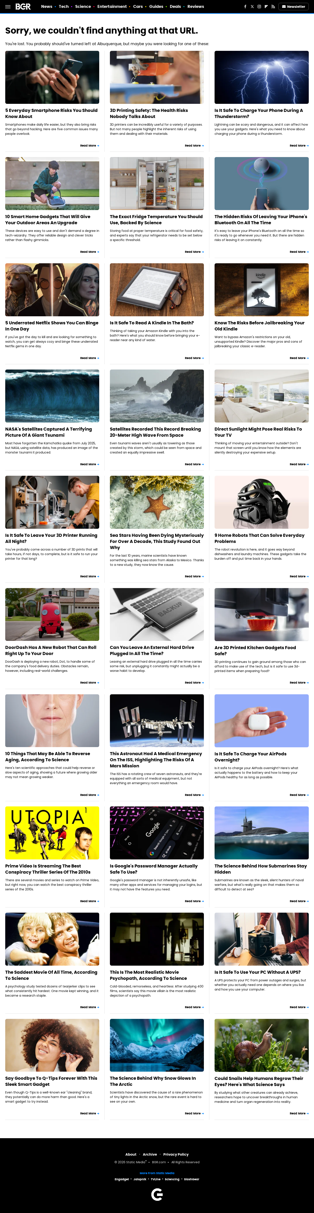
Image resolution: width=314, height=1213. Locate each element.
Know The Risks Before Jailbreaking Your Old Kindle (260, 326)
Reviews (196, 6)
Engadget (122, 1179)
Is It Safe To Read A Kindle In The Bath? (152, 323)
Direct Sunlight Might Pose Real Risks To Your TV (258, 432)
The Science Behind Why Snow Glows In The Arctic (153, 1081)
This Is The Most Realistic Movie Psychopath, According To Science (148, 975)
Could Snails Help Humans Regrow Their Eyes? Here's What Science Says (259, 1081)
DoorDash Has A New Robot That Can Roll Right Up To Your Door (50, 650)
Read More (88, 145)
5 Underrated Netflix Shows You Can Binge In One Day (51, 326)
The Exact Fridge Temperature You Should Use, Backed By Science (156, 220)
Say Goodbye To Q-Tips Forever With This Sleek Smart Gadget (51, 1081)
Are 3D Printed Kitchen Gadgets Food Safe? (255, 651)
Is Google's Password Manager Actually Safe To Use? (154, 869)
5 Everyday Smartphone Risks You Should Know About (51, 113)
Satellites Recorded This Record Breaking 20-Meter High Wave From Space (155, 432)
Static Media (135, 1162)
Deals (175, 6)
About (131, 1154)
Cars (138, 6)
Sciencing (172, 1179)
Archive (150, 1154)
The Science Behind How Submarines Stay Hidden (261, 869)
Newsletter (293, 7)
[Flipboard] (266, 6)
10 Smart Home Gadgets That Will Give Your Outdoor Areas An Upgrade (47, 220)
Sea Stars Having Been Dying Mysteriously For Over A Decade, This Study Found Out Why (157, 541)
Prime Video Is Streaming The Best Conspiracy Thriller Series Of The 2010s (47, 869)
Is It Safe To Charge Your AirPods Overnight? (251, 757)
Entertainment (112, 6)
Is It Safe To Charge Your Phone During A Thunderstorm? (259, 113)
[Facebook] (245, 6)
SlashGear (191, 1179)
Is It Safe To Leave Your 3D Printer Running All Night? (51, 538)
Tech (64, 6)
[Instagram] (259, 6)
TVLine (155, 1179)
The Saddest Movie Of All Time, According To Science (51, 975)
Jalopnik (139, 1179)
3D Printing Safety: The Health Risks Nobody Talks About (149, 113)
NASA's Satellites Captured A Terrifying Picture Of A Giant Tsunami (48, 432)
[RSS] (273, 6)
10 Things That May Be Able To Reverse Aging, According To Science (47, 757)
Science (83, 6)
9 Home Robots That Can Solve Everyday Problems (260, 538)
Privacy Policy (176, 1154)
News (46, 6)
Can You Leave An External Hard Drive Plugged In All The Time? (152, 650)
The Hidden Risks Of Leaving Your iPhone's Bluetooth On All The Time (261, 220)
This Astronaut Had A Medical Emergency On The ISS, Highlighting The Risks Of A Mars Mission (156, 760)
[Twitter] (252, 6)
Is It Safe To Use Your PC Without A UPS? (258, 972)
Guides (156, 6)
